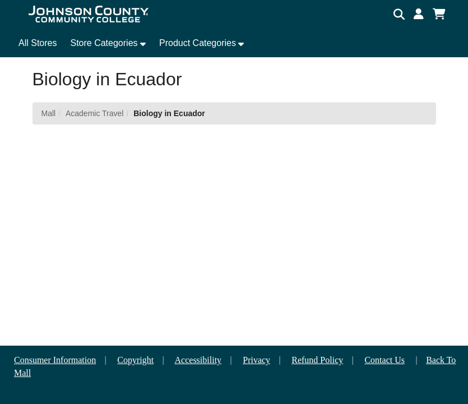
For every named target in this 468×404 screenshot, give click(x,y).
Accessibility (198, 360)
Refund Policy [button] (317, 360)
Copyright (135, 360)
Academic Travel (94, 113)
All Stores (37, 43)
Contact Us (384, 360)
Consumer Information (55, 360)
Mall (48, 113)
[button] (418, 14)
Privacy (256, 360)
